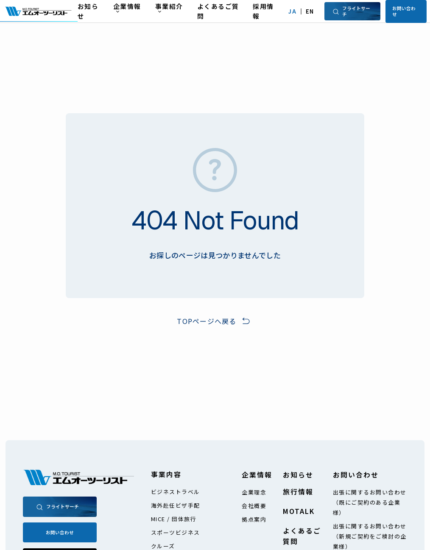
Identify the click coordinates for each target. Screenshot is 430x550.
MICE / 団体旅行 (174, 519)
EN (310, 11)
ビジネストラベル (175, 492)
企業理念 (254, 492)
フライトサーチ (351, 11)
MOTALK (299, 511)
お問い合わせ (404, 11)
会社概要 (254, 506)
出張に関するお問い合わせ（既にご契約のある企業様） (370, 502)
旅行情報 (298, 492)
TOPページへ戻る (207, 321)
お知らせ (298, 475)
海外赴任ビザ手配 (175, 505)
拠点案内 (254, 519)
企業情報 (257, 475)
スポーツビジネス (175, 532)
